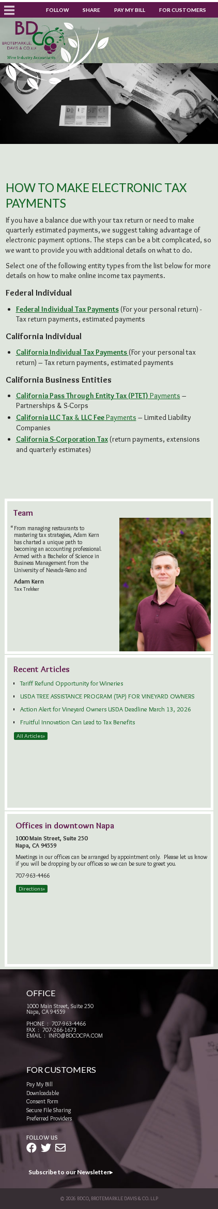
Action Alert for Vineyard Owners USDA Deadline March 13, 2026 (105, 709)
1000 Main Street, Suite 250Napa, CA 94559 (60, 1008)
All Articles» (31, 736)
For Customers (182, 10)
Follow (57, 10)
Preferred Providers (49, 1118)
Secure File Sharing (48, 1110)
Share (91, 10)
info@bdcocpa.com (76, 1035)
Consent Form (42, 1101)
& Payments (76, 417)
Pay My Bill (129, 10)
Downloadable (42, 1093)
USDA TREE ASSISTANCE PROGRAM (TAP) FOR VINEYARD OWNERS (107, 696)
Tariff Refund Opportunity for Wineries (71, 683)
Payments (98, 395)
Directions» (32, 888)
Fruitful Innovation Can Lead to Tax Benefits (77, 722)
